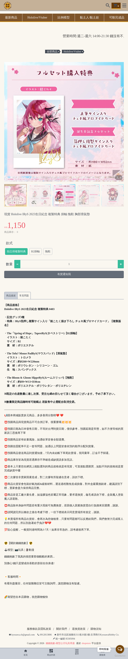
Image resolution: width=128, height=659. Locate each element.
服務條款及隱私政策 (39, 628)
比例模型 (64, 17)
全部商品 (52, 51)
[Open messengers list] (120, 649)
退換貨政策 (78, 628)
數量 (9, 264)
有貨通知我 (64, 274)
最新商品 (11, 17)
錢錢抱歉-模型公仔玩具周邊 (60, 643)
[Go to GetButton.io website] (120, 656)
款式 (9, 243)
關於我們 (61, 628)
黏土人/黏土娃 (89, 17)
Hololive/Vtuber (37, 17)
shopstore (86, 643)
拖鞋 (47, 251)
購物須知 (95, 628)
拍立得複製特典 (16, 251)
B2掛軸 (35, 251)
